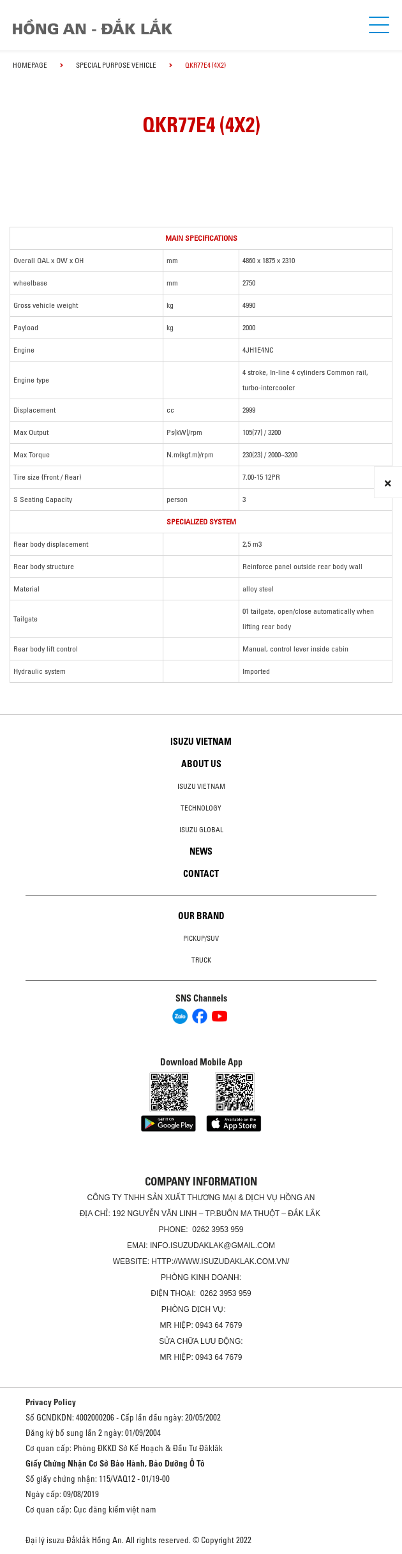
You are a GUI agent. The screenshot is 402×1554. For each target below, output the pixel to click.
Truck (201, 960)
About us (201, 764)
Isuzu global (201, 829)
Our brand (201, 916)
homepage (30, 65)
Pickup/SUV (201, 938)
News (201, 851)
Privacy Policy (51, 1402)
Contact (201, 874)
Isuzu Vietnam (201, 741)
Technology (201, 808)
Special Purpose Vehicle (116, 65)
